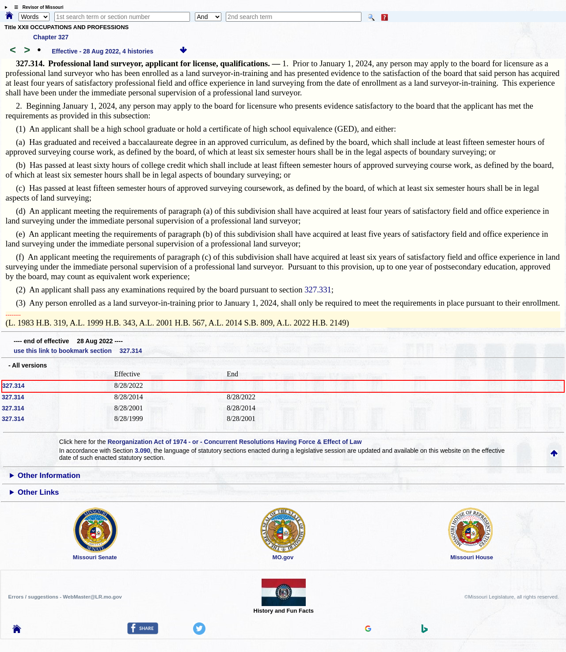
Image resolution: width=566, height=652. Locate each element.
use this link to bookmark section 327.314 (78, 350)
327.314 (13, 385)
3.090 (142, 450)
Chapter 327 (50, 37)
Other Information (49, 475)
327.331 (317, 289)
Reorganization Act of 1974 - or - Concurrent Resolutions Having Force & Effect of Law (234, 441)
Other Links (38, 492)
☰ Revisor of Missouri (37, 7)
